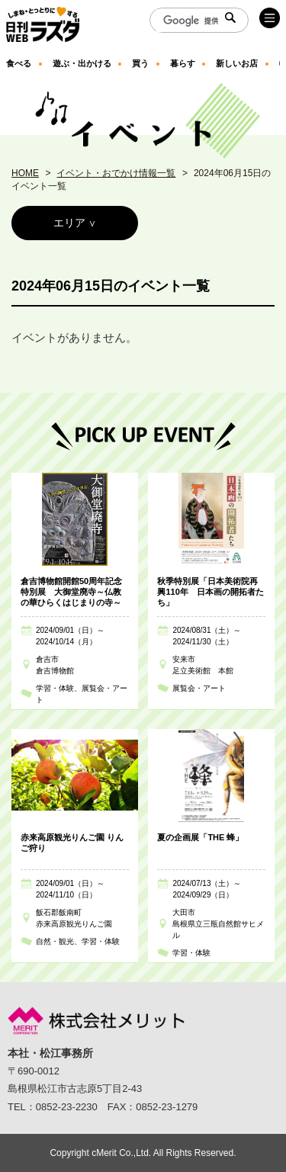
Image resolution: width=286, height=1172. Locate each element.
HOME (25, 173)
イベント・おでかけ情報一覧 (115, 173)
